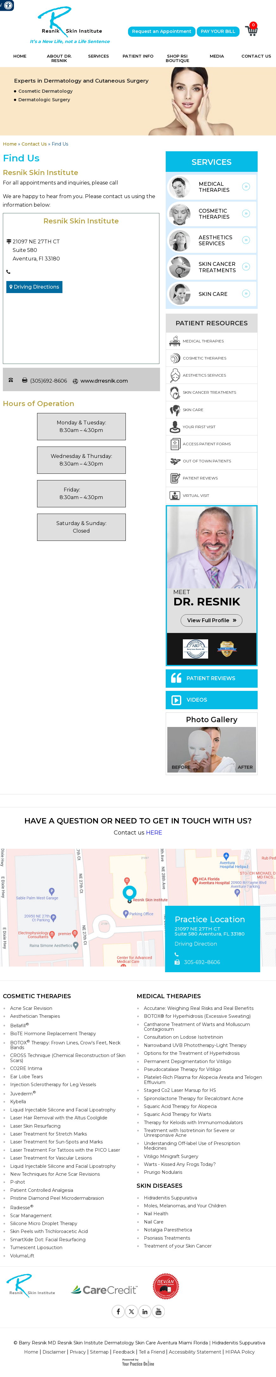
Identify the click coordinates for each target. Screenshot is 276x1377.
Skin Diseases (160, 1185)
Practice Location (210, 919)
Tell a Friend (152, 1352)
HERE (154, 832)
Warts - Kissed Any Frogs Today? (180, 1164)
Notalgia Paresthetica (168, 1230)
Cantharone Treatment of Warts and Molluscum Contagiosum (197, 1027)
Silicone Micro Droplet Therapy (43, 1223)
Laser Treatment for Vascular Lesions (51, 1158)
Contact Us (256, 56)
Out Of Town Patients (207, 461)
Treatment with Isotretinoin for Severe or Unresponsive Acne (189, 1133)
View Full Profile (208, 620)
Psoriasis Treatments (167, 1238)
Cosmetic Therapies (214, 214)
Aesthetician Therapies (35, 1016)
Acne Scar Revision (31, 1008)
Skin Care (213, 294)
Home (20, 56)
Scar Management (31, 1215)
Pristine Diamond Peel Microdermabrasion (57, 1198)
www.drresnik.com (104, 381)
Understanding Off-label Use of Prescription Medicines (192, 1146)
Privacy (78, 1352)
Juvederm (23, 1093)
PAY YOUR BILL (218, 31)
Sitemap (99, 1352)
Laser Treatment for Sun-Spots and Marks (56, 1142)
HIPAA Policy (240, 1352)
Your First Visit (199, 426)
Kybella (18, 1102)
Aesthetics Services (215, 241)
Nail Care (154, 1222)
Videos (197, 700)
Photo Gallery (211, 719)
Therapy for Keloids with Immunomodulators (193, 1122)
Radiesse (22, 1207)
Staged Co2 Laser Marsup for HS (180, 1090)
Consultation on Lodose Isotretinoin (183, 1037)
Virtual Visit (196, 495)
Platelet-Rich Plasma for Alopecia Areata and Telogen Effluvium (203, 1079)
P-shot (17, 1182)
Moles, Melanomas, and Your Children (185, 1206)
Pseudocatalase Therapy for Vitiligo (182, 1069)
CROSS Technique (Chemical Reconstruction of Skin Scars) (67, 1058)
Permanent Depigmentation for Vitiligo (187, 1061)
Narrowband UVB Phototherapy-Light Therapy (195, 1045)
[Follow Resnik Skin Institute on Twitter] (131, 1311)
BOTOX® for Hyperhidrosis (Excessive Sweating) (197, 1016)
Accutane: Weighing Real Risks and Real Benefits (199, 1008)
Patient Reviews (200, 478)
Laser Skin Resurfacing (35, 1126)
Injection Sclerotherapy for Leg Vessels (53, 1084)
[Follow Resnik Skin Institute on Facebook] (118, 1311)
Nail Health (156, 1214)
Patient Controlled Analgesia (41, 1190)
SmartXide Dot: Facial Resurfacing (48, 1239)
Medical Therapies (214, 187)
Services (98, 56)
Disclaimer (54, 1352)
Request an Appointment (161, 31)
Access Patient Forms (207, 443)
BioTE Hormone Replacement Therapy (53, 1033)
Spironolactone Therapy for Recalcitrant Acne (193, 1098)
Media (217, 56)
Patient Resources (212, 323)
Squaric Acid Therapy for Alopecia (180, 1106)
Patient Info (138, 56)
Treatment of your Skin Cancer (178, 1246)
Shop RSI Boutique (177, 58)
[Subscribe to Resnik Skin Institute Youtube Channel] (158, 1311)
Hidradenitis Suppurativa (170, 1198)
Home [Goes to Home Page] (10, 144)
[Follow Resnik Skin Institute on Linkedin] (144, 1311)
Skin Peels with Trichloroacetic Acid (49, 1231)
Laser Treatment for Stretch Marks (48, 1134)
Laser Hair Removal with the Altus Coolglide (58, 1118)
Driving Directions (34, 287)
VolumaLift (22, 1256)
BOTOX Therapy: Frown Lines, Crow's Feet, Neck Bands (65, 1044)
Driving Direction (196, 944)
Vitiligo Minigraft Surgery (171, 1156)
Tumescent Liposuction (36, 1247)
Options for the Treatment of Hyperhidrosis (192, 1053)
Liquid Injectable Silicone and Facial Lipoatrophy (63, 1110)
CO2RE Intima (26, 1068)
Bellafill (19, 1025)
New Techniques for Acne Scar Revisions (55, 1174)
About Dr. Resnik (59, 58)
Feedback (124, 1352)
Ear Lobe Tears (26, 1077)
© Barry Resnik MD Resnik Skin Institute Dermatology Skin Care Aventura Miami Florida (111, 1343)
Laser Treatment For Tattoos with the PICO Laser (65, 1150)
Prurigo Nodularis (163, 1172)
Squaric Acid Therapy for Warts (177, 1114)
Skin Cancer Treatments (217, 267)
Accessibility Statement (195, 1352)
